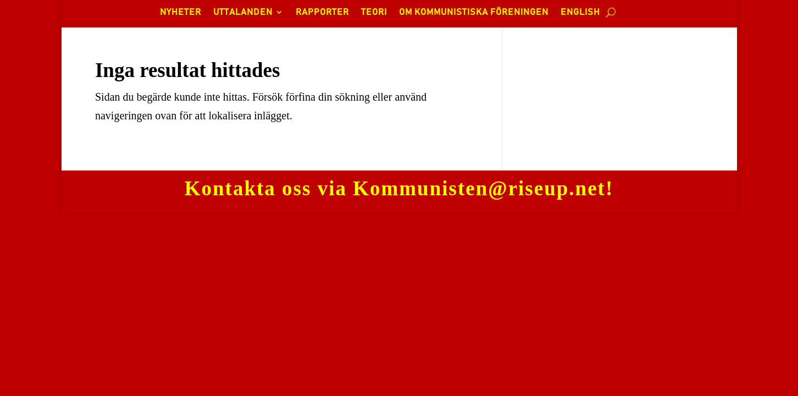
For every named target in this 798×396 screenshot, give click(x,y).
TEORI (374, 12)
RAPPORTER (322, 12)
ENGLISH (580, 12)
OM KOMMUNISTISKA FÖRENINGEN (473, 12)
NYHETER (180, 12)
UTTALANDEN (243, 12)
